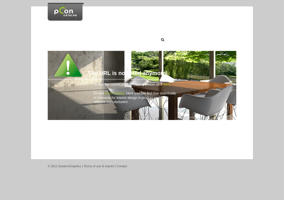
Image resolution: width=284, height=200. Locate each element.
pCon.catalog (115, 93)
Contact (121, 166)
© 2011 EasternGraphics (64, 166)
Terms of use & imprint (99, 166)
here (166, 84)
